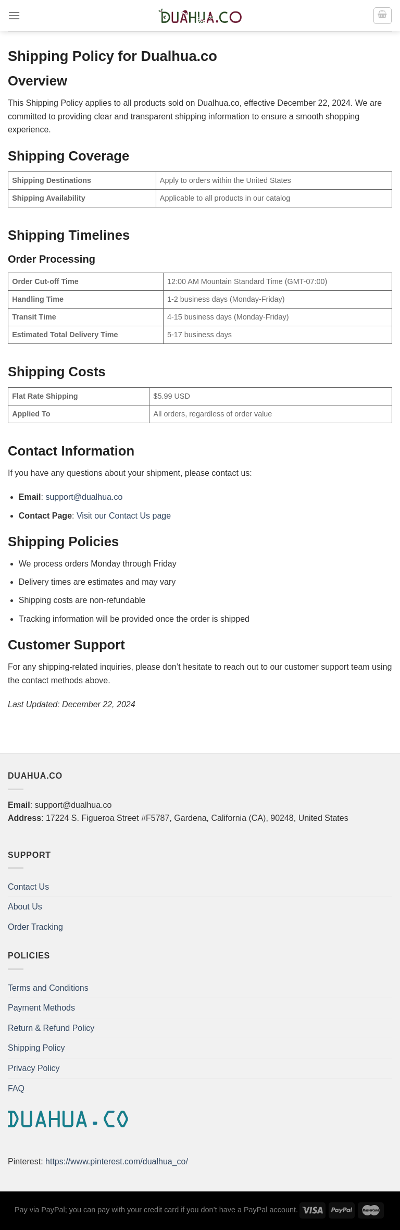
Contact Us (28, 886)
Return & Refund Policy (51, 1028)
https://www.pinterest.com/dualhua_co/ (116, 1161)
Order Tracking (35, 927)
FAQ (16, 1088)
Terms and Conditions (48, 987)
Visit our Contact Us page (124, 515)
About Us (25, 906)
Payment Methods (41, 1007)
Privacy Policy (34, 1068)
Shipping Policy (36, 1047)
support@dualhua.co (83, 497)
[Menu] (14, 15)
